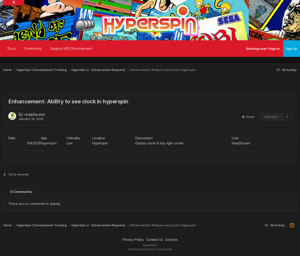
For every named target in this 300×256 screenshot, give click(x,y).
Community (33, 48)
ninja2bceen (34, 114)
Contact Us (154, 239)
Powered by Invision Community (150, 249)
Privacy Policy (133, 239)
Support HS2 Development (71, 48)
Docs (12, 48)
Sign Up (291, 48)
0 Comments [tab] (21, 192)
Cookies (171, 239)
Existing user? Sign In (263, 48)
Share (248, 117)
